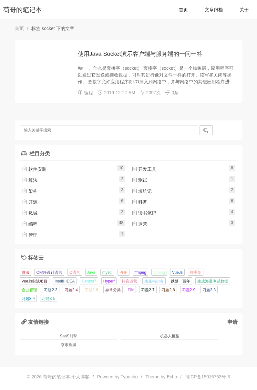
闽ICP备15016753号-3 (207, 376)
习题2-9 (188, 290)
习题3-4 (28, 298)
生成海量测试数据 (212, 281)
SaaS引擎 (68, 336)
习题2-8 (168, 290)
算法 (29, 180)
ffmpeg (140, 272)
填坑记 (142, 191)
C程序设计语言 (49, 272)
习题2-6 (91, 290)
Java (91, 272)
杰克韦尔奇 (154, 281)
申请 (232, 322)
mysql (107, 272)
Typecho (129, 376)
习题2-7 (147, 290)
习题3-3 (209, 290)
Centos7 (89, 281)
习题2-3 (50, 290)
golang (159, 272)
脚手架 (195, 272)
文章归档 (214, 9)
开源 (29, 202)
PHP (123, 272)
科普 (139, 202)
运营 (139, 224)
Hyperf (109, 281)
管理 (29, 235)
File (131, 290)
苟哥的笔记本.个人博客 (66, 376)
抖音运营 (129, 281)
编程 (88, 92)
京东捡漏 (68, 345)
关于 (244, 9)
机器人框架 (170, 336)
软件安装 (34, 169)
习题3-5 (48, 298)
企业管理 (29, 290)
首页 (183, 9)
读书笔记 (144, 213)
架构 (29, 191)
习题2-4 (71, 290)
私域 (29, 213)
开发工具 (144, 169)
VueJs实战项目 (35, 281)
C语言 (74, 272)
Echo (172, 376)
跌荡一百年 (180, 281)
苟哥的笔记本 (22, 9)
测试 (139, 180)
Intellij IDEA (65, 281)
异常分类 (113, 290)
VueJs (177, 272)
